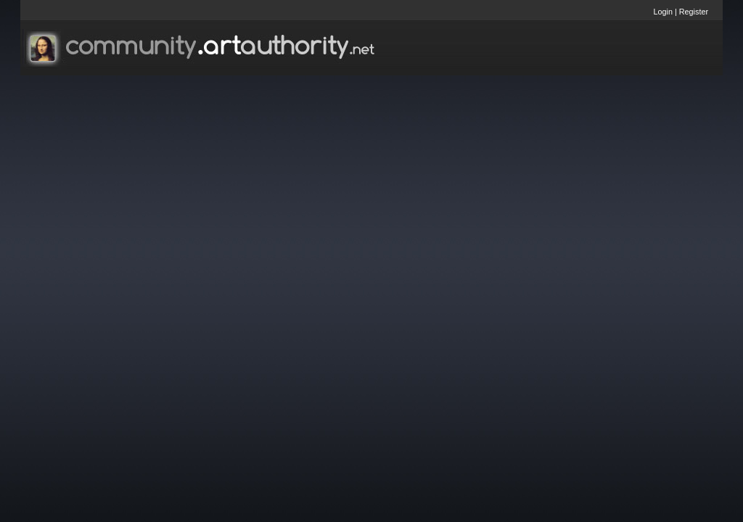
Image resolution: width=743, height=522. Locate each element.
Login (663, 11)
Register (693, 11)
